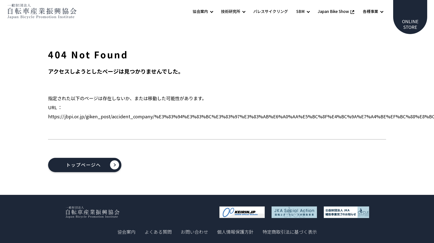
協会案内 (126, 232)
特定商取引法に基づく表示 (289, 232)
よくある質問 (158, 232)
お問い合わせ (194, 232)
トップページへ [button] (83, 165)
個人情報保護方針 (235, 232)
